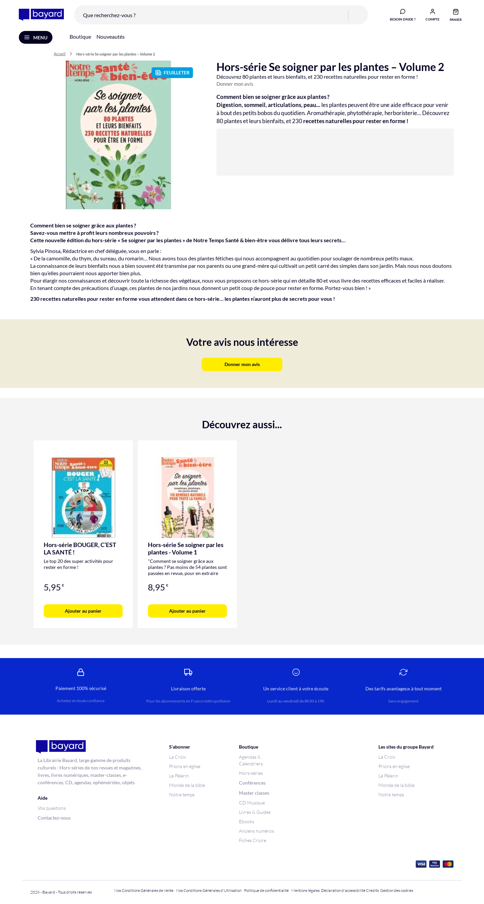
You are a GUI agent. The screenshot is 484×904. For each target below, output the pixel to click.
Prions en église (184, 766)
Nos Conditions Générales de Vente (143, 890)
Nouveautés (110, 36)
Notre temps (182, 794)
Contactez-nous (54, 818)
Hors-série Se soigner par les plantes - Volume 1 (186, 548)
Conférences (252, 783)
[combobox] (221, 14)
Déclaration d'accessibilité (343, 890)
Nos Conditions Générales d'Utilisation (209, 890)
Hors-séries (251, 773)
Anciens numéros (256, 831)
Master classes (254, 793)
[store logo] (41, 15)
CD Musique (252, 802)
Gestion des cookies (396, 890)
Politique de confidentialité (266, 890)
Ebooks (246, 821)
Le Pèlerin (179, 776)
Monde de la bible (187, 785)
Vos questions (52, 808)
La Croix (177, 757)
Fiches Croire (252, 840)
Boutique (80, 36)
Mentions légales (305, 890)
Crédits (372, 890)
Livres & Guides (255, 812)
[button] (433, 14)
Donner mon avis (234, 84)
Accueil (60, 54)
